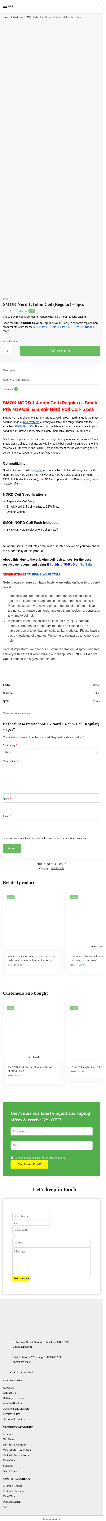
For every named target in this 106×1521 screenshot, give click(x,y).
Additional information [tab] (16, 379)
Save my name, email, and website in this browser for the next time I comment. (45, 838)
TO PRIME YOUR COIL (43, 574)
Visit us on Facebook (22, 1372)
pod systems (31, 422)
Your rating (10, 745)
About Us (8, 1387)
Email (7, 816)
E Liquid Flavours (13, 1491)
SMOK (38, 470)
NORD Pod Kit (42, 327)
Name (7, 799)
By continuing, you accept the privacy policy (38, 1157)
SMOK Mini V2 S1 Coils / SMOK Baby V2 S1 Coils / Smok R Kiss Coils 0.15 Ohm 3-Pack (31, 958)
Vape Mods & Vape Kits (17, 1449)
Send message (21, 1278)
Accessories (10, 1470)
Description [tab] (9, 370)
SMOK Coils (32, 17)
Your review (10, 761)
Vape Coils (9, 1460)
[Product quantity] (7, 351)
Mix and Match (11, 1501)
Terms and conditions (15, 1419)
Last (14, 1236)
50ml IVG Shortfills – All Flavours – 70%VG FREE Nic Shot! (30, 1069)
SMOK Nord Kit (23, 426)
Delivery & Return (13, 1398)
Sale (5, 1506)
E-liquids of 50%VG (61, 564)
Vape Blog (9, 1496)
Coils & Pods (17, 17)
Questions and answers (16, 1408)
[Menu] (8, 6)
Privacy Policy (11, 1413)
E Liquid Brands (12, 1485)
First (15, 1223)
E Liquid (8, 1434)
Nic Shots (8, 1439)
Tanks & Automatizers (16, 1455)
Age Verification (12, 1403)
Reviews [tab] (10, 389)
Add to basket (60, 351)
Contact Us (9, 1392)
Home (5, 17)
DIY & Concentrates (15, 1444)
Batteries (8, 1465)
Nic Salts (86, 564)
